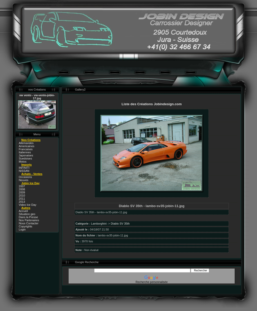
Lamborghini (99, 223)
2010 (22, 195)
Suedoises (25, 158)
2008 (22, 189)
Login (22, 229)
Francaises (26, 149)
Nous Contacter (28, 223)
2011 (22, 198)
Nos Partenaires (29, 220)
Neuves (23, 180)
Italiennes (25, 152)
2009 (22, 192)
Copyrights (25, 226)
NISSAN (24, 170)
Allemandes (26, 143)
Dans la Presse (28, 217)
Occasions (25, 177)
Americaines (26, 146)
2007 (22, 186)
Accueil (23, 210)
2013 (22, 201)
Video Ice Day (27, 204)
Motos (22, 161)
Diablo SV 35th (120, 223)
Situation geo (27, 214)
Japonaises (26, 155)
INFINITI (24, 167)
